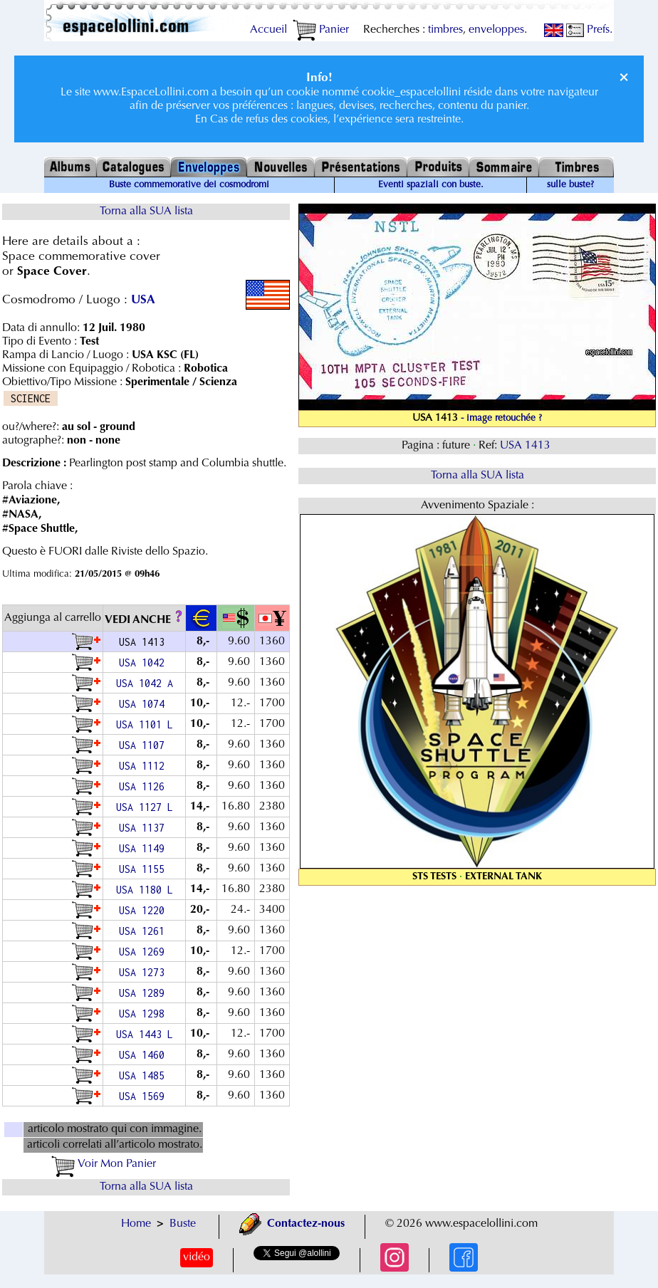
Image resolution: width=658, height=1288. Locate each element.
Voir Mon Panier (103, 1164)
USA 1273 (144, 972)
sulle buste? (570, 185)
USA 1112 (144, 766)
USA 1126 (144, 786)
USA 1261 (144, 931)
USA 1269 (144, 952)
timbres (445, 30)
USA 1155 (144, 869)
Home (136, 1224)
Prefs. (589, 30)
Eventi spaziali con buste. (431, 185)
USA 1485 (144, 1075)
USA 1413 (526, 445)
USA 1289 (144, 993)
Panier (321, 30)
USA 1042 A (144, 683)
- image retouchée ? (501, 419)
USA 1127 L (144, 807)
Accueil (268, 30)
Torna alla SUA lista (146, 211)
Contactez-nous (292, 1224)
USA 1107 (144, 745)
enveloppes (496, 30)
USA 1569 (144, 1096)
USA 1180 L (144, 890)
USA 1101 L (144, 724)
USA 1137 (144, 828)
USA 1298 (144, 1013)
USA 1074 (144, 704)
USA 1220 (144, 910)
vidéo (196, 1257)
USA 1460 (144, 1055)
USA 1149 (144, 848)
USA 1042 (144, 662)
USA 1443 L (144, 1034)
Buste (182, 1224)
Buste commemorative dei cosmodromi (189, 185)
